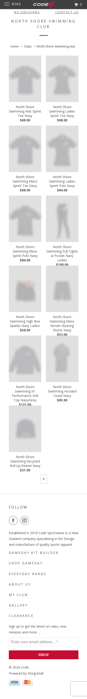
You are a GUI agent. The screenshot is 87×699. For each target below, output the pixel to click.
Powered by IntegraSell (26, 673)
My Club (18, 594)
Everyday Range (27, 574)
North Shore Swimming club (56, 46)
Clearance (21, 615)
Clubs (28, 46)
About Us (20, 584)
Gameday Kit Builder (34, 552)
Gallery (18, 605)
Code (25, 667)
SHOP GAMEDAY (26, 563)
